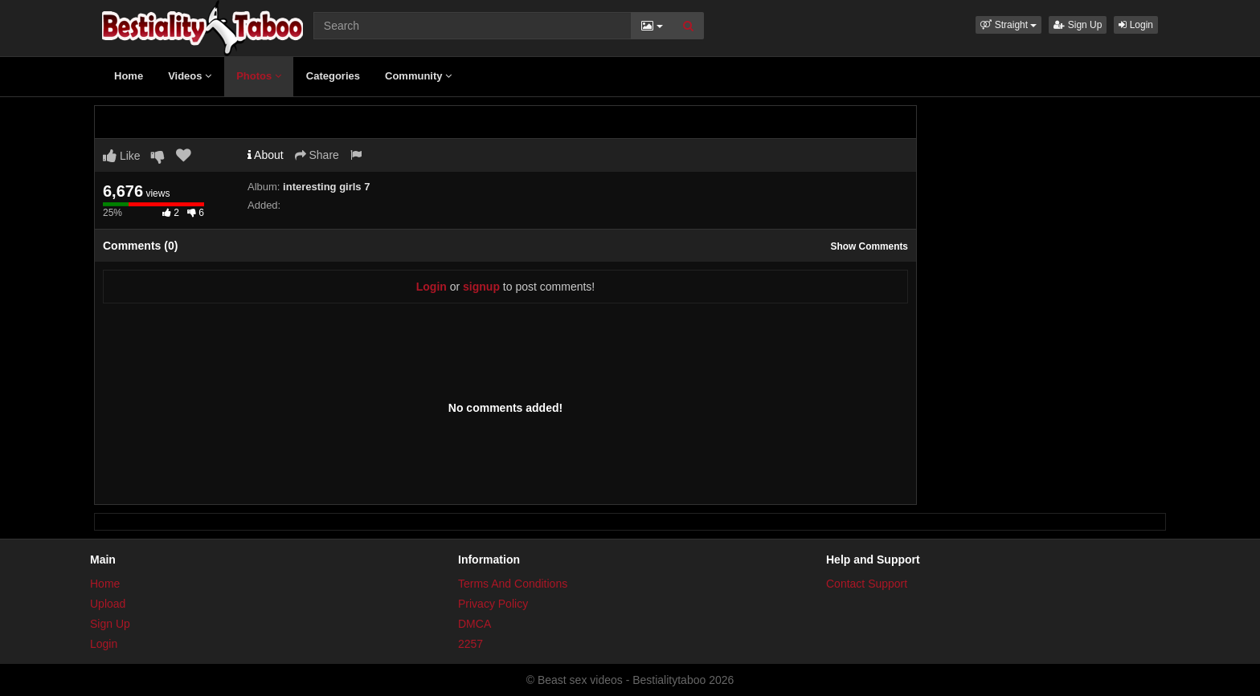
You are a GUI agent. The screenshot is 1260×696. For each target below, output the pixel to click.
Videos (189, 76)
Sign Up (1077, 25)
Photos (258, 76)
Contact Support (866, 583)
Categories (333, 76)
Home (128, 76)
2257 (470, 643)
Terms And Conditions (512, 583)
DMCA (474, 623)
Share (317, 155)
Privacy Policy (493, 603)
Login (1136, 25)
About (266, 155)
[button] (1008, 25)
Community (418, 76)
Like (122, 155)
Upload (107, 603)
